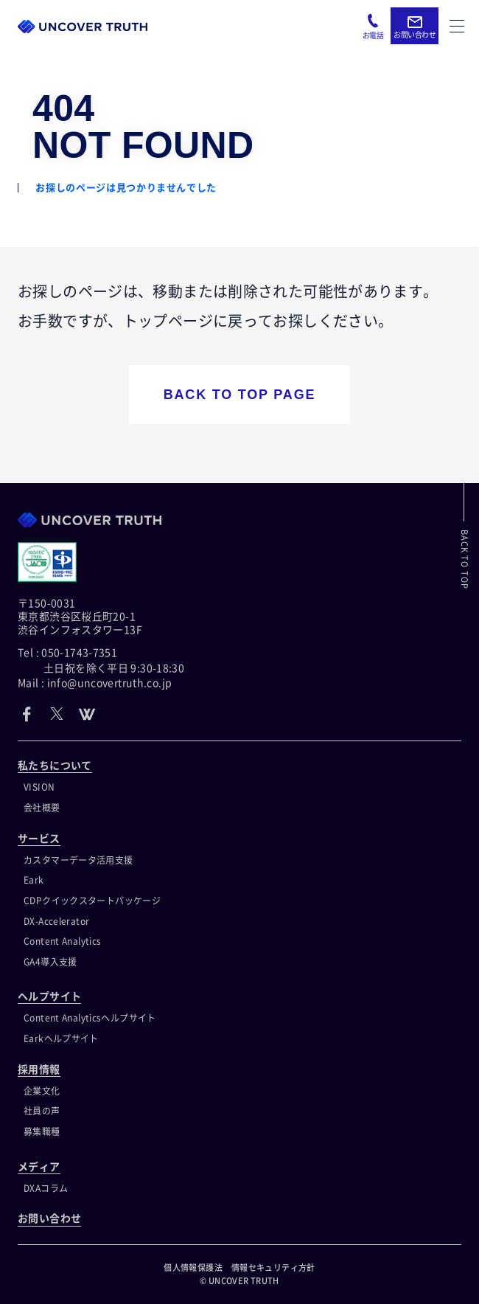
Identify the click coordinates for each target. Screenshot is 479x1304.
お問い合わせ (49, 1218)
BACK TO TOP (465, 559)
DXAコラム (46, 1188)
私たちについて (55, 765)
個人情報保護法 (193, 1267)
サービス (39, 838)
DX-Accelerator (56, 921)
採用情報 (39, 1069)
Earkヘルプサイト (61, 1038)
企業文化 (42, 1090)
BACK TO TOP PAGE (240, 394)
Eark (34, 879)
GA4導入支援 (50, 961)
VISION (39, 787)
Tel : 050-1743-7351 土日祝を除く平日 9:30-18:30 (101, 660)
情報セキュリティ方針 (273, 1267)
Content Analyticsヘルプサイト (90, 1017)
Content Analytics (62, 941)
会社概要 (42, 807)
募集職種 (42, 1131)
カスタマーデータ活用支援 (78, 860)
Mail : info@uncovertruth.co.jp (95, 683)
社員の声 (42, 1110)
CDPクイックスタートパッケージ (92, 900)
